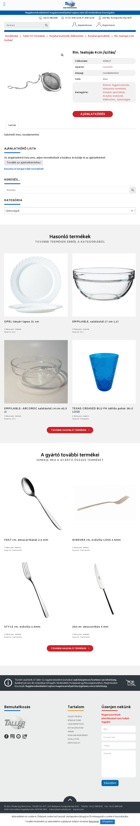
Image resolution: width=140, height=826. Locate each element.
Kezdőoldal (11, 36)
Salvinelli (108, 66)
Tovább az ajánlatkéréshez (24, 163)
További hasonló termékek (70, 430)
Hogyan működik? (78, 735)
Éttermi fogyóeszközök (116, 85)
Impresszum (78, 809)
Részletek (94, 822)
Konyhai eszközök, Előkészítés (66, 36)
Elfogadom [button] (107, 822)
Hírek (71, 731)
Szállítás (73, 739)
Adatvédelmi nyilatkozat (60, 809)
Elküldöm (110, 783)
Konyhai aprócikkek (99, 36)
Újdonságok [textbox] (69, 211)
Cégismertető (76, 724)
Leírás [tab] (12, 125)
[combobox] (70, 210)
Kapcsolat (74, 743)
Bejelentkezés (85, 25)
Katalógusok (76, 728)
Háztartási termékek (114, 88)
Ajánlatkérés (92, 114)
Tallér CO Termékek (34, 36)
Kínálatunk (74, 720)
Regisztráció (108, 25)
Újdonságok (123, 99)
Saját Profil (75, 716)
